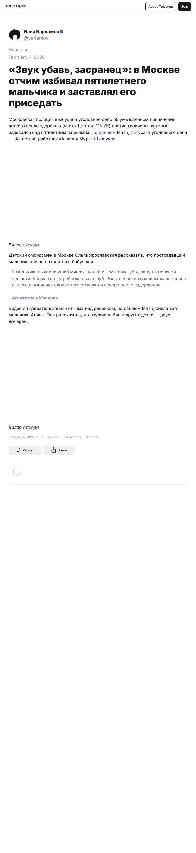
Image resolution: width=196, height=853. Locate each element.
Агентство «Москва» (35, 297)
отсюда (31, 244)
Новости (18, 49)
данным (107, 132)
